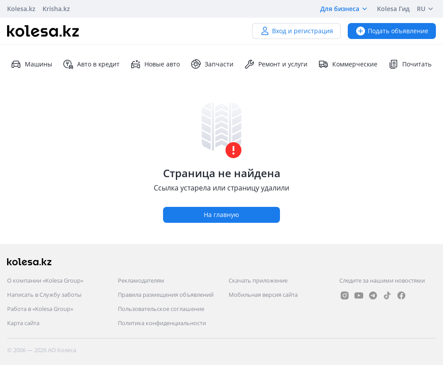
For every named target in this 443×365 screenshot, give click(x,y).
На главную (221, 214)
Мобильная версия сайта (263, 295)
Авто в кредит (91, 64)
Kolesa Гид (393, 8)
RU (426, 9)
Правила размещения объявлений (166, 295)
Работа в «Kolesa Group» (40, 309)
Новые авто (155, 64)
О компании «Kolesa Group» (45, 280)
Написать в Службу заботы (44, 295)
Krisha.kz (56, 8)
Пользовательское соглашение (161, 309)
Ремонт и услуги (275, 64)
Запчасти (211, 64)
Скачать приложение (258, 280)
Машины (31, 64)
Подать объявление (391, 31)
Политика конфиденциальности (162, 323)
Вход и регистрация (296, 31)
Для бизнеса (345, 9)
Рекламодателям (141, 280)
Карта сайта (23, 323)
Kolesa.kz (21, 8)
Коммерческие (347, 64)
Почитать (409, 64)
